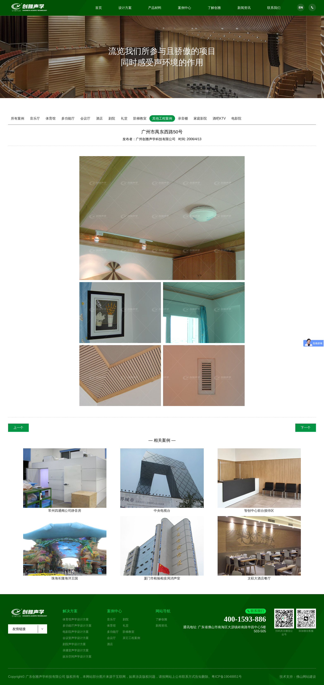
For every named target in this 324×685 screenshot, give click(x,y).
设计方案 (125, 7)
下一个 (306, 427)
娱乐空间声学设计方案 (77, 656)
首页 (98, 7)
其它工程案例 (131, 638)
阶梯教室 (140, 118)
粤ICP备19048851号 (227, 676)
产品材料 (154, 7)
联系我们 (273, 7)
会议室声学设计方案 (76, 638)
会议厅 (85, 118)
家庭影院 (200, 118)
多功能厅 (68, 118)
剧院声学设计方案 (74, 644)
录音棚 (183, 118)
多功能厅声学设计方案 (77, 625)
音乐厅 (35, 118)
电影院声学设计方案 (76, 631)
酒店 (99, 118)
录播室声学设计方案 (76, 650)
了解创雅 (214, 7)
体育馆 (51, 118)
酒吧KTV (219, 118)
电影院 (236, 118)
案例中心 (184, 7)
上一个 (18, 427)
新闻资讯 (244, 7)
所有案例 (17, 118)
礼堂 (124, 118)
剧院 (111, 118)
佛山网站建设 (306, 676)
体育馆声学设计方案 (76, 619)
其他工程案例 (162, 118)
